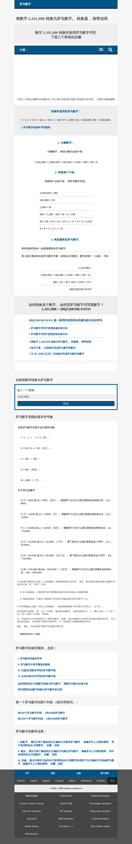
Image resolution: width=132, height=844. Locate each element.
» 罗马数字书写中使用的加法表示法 (48, 334)
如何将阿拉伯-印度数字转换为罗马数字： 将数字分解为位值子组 (53, 683)
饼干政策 (105, 773)
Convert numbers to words (32, 803)
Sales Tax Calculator (31, 811)
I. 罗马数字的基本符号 (30, 658)
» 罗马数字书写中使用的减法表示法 (48, 328)
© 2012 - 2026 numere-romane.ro (66, 788)
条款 (79, 773)
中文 (112, 781)
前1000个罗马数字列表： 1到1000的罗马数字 (43, 718)
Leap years (32, 819)
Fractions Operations (100, 796)
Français (59, 781)
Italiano (72, 781)
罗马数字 (25, 4)
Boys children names (100, 826)
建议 (53, 773)
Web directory (31, 834)
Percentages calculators (100, 803)
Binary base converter (100, 811)
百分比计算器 (66, 803)
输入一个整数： (27, 390)
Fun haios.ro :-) (66, 826)
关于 (27, 773)
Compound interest (100, 819)
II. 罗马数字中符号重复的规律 (34, 664)
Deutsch (21, 781)
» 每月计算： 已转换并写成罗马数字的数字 (52, 347)
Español (46, 781)
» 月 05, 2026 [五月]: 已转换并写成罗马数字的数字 (56, 353)
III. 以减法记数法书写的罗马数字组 (37, 670)
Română (101, 781)
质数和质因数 (31, 796)
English (33, 781)
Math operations (66, 819)
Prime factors (66, 796)
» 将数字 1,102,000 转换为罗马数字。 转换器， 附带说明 (60, 341)
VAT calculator (65, 811)
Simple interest (31, 826)
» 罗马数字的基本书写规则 (35, 127)
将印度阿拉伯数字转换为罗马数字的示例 (40, 689)
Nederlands (86, 781)
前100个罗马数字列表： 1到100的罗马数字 (41, 712)
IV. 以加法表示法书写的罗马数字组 (37, 676)
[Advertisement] (66, 74)
